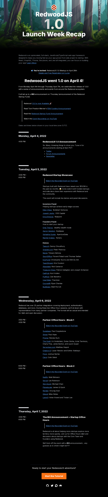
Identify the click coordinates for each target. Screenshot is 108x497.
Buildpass (46, 287)
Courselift (46, 283)
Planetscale (47, 387)
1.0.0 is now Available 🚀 (42, 103)
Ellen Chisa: (47, 210)
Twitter (49, 151)
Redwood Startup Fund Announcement (47, 114)
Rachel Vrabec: (49, 238)
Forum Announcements (55, 154)
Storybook (47, 384)
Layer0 (45, 397)
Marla (45, 253)
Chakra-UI (47, 351)
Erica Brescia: (48, 217)
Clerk (45, 357)
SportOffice (47, 256)
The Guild (46, 341)
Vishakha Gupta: (49, 234)
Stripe (45, 335)
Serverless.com (49, 347)
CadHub (46, 273)
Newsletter (50, 156)
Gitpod (45, 394)
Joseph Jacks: (48, 213)
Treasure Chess (49, 270)
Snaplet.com (48, 250)
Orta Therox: (48, 228)
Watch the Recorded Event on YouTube (62, 181)
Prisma (45, 338)
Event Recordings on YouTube (44, 119)
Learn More (31, 63)
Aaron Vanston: (49, 231)
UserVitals (47, 280)
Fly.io (45, 354)
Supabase (47, 331)
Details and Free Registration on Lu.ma (54, 73)
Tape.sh (46, 246)
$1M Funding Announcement (59, 109)
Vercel (45, 381)
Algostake (47, 267)
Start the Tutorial (54, 476)
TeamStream (48, 263)
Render (46, 391)
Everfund (46, 260)
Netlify (45, 377)
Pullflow (46, 277)
